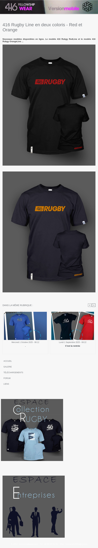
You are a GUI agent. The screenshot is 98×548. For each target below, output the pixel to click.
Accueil (8, 361)
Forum (7, 378)
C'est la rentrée (72, 346)
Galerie (8, 367)
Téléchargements (13, 372)
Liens (6, 384)
